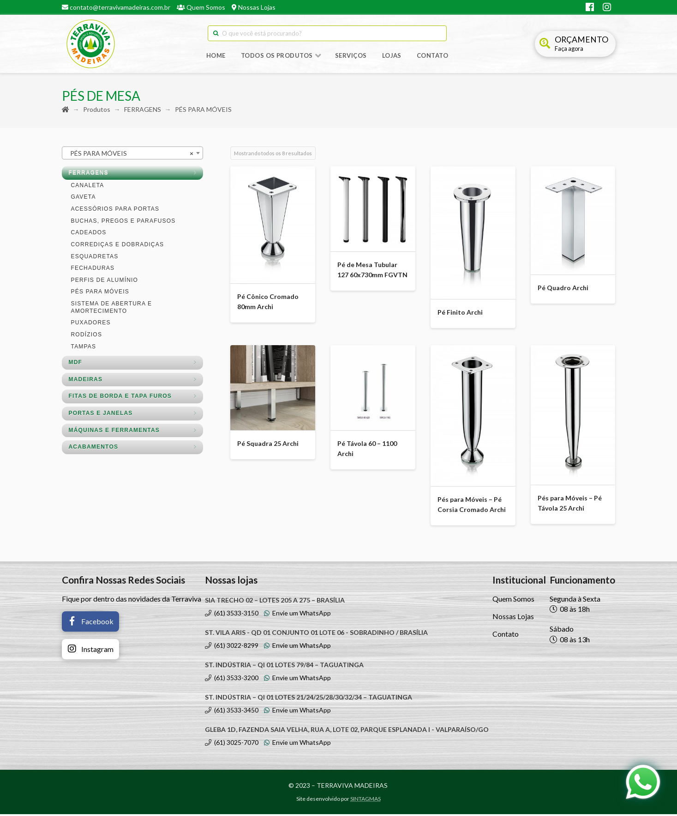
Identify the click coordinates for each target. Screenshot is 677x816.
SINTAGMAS (365, 800)
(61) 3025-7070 (231, 744)
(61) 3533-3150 (231, 615)
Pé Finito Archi (460, 314)
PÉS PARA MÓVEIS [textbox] (129, 155)
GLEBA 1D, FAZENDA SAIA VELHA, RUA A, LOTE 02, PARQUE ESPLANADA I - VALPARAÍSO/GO (347, 731)
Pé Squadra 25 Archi (268, 445)
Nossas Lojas (254, 7)
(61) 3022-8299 (231, 647)
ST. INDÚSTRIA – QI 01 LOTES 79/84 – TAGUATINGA (284, 666)
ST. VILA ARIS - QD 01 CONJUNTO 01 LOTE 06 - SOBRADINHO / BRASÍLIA (316, 634)
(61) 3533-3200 (231, 679)
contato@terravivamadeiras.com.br (116, 7)
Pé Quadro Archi (563, 289)
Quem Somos (201, 7)
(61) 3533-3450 (231, 712)
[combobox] (132, 154)
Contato (505, 636)
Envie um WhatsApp (297, 615)
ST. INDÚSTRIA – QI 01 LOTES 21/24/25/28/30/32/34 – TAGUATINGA (308, 699)
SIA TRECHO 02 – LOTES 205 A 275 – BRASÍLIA (275, 602)
